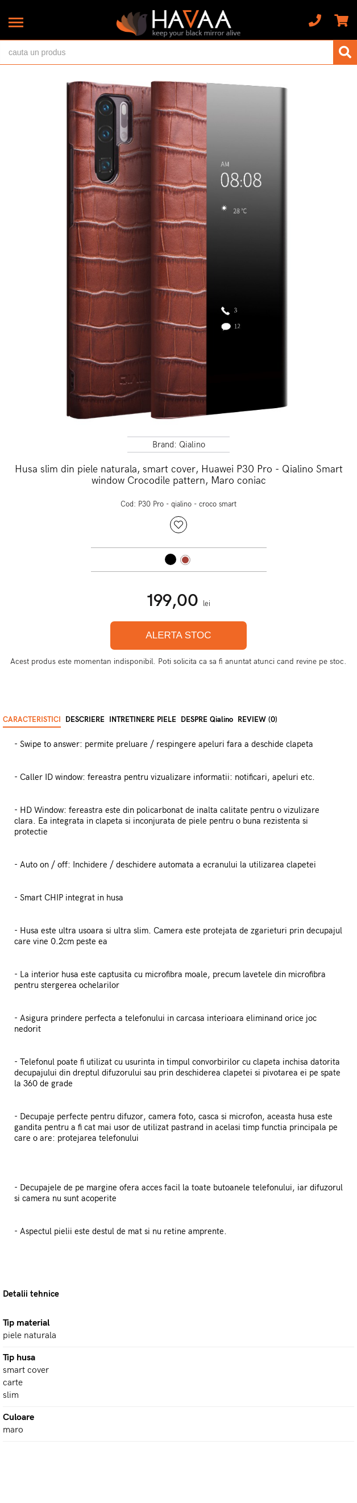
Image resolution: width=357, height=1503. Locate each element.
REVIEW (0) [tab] (257, 719)
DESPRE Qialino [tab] (207, 719)
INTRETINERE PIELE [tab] (142, 719)
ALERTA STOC (178, 635)
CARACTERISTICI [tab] (32, 719)
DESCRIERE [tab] (85, 719)
